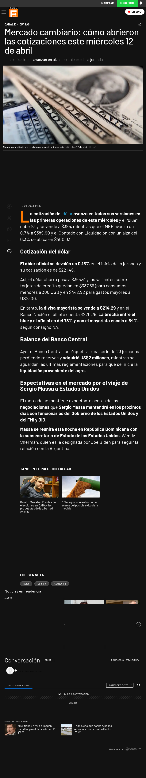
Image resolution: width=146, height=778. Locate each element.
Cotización (60, 583)
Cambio (42, 583)
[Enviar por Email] (9, 240)
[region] (73, 705)
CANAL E (10, 24)
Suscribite (127, 3)
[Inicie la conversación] (77, 671)
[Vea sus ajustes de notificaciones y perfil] (141, 3)
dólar (68, 213)
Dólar (26, 583)
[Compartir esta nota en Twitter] (9, 217)
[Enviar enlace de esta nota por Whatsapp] (9, 229)
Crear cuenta (132, 660)
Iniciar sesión (117, 660)
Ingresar (107, 3)
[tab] (19, 685)
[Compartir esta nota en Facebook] (9, 206)
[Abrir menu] (3, 12)
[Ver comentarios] (138, 25)
